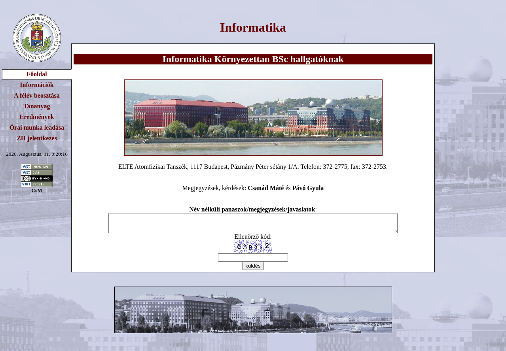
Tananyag (37, 106)
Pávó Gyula (308, 188)
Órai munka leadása (36, 127)
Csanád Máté (266, 188)
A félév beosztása (37, 95)
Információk (36, 84)
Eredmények (37, 116)
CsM (36, 190)
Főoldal (37, 74)
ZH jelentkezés (37, 138)
